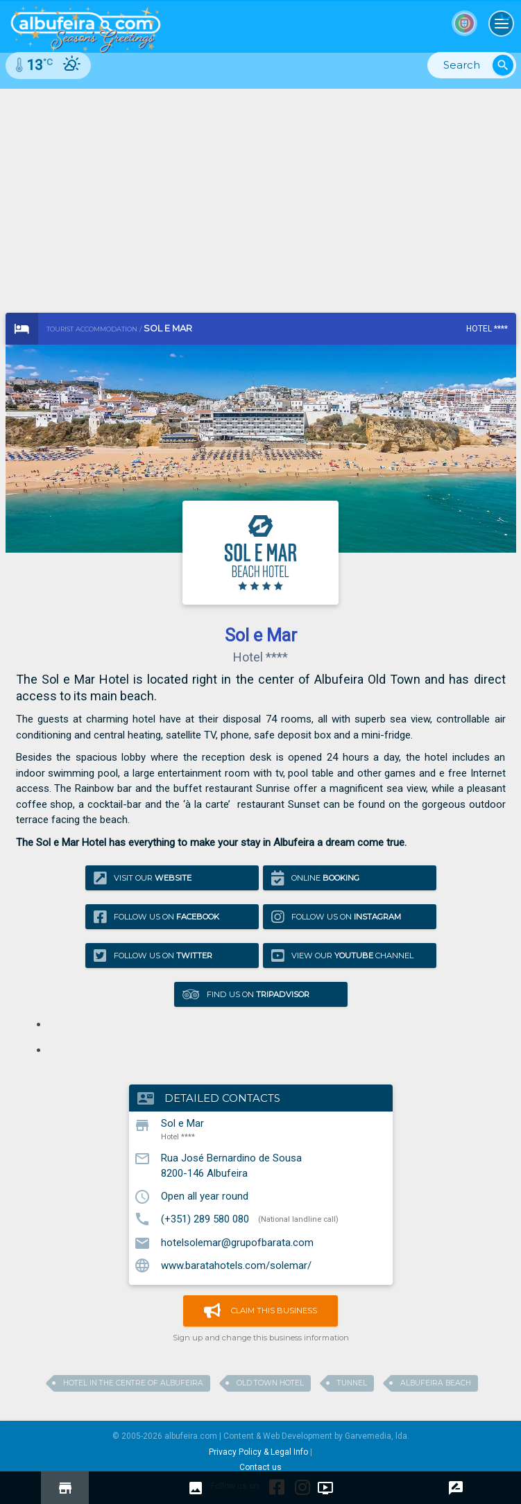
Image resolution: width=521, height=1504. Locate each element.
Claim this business (260, 1311)
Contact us (260, 1467)
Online (315, 878)
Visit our (142, 878)
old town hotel (270, 1383)
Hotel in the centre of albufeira (133, 1383)
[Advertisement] (260, 193)
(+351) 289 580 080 (205, 1218)
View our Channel (342, 955)
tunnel (352, 1383)
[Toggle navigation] (501, 23)
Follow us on (156, 917)
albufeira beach (435, 1383)
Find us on (245, 994)
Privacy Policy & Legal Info (258, 1452)
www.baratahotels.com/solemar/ (236, 1265)
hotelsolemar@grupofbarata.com (237, 1242)
